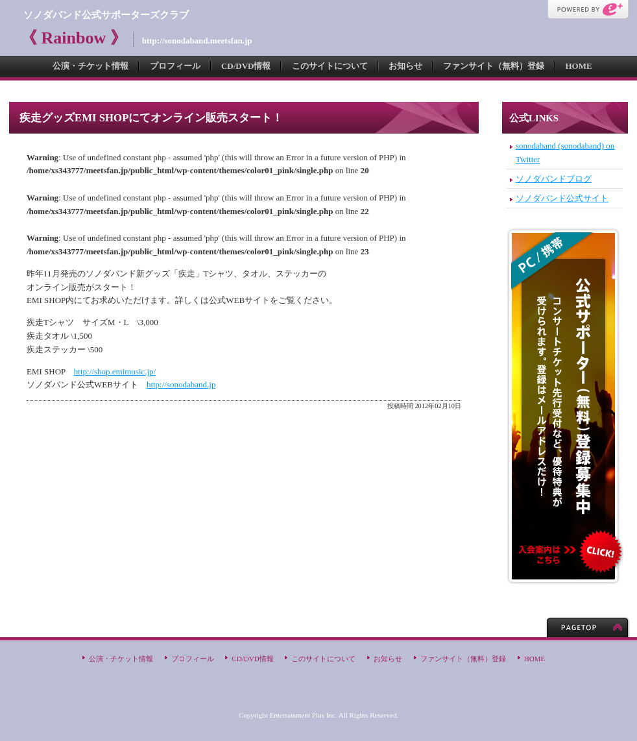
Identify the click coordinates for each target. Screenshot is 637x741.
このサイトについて (330, 66)
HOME (578, 66)
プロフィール (175, 66)
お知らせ (405, 66)
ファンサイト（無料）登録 (493, 66)
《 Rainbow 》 (73, 38)
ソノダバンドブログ (554, 179)
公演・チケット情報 (90, 66)
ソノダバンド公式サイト (562, 198)
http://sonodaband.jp (181, 384)
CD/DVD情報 (246, 66)
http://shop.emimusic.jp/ (115, 371)
